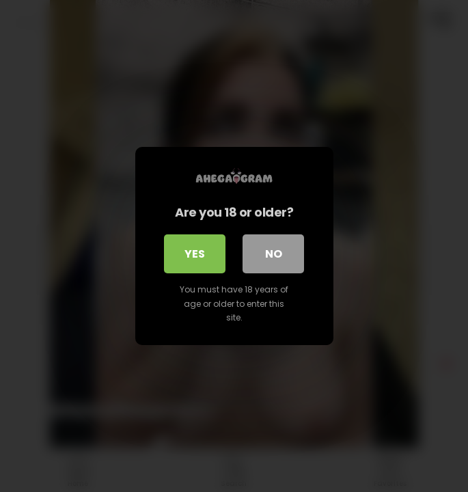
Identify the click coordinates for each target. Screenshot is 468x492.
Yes (194, 254)
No (273, 254)
